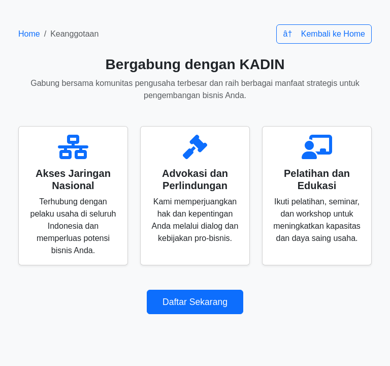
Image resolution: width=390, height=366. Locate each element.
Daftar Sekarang (195, 302)
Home (29, 33)
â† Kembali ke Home (324, 33)
